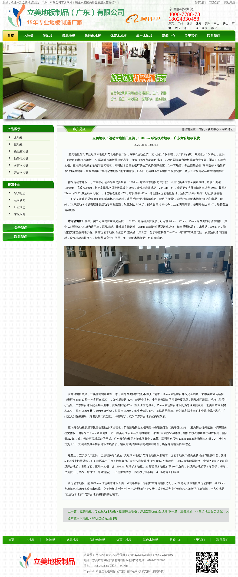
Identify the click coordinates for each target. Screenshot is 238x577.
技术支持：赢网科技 (151, 571)
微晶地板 (68, 36)
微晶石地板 (21, 151)
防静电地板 (93, 36)
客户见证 (19, 193)
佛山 (225, 23)
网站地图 (229, 2)
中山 (216, 23)
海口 (186, 28)
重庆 (205, 28)
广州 (180, 23)
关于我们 (200, 2)
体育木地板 (118, 36)
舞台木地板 (144, 36)
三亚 (195, 28)
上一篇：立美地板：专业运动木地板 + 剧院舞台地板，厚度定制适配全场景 (118, 511)
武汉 (177, 28)
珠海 (198, 23)
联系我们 (215, 2)
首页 (10, 36)
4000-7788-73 (184, 14)
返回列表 (111, 518)
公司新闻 (19, 200)
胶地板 (48, 36)
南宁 (214, 28)
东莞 (171, 23)
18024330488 (184, 19)
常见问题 (19, 214)
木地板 (28, 36)
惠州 (207, 23)
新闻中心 (168, 36)
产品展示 (13, 129)
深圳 (189, 23)
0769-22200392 (164, 554)
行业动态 (19, 207)
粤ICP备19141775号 (108, 554)
